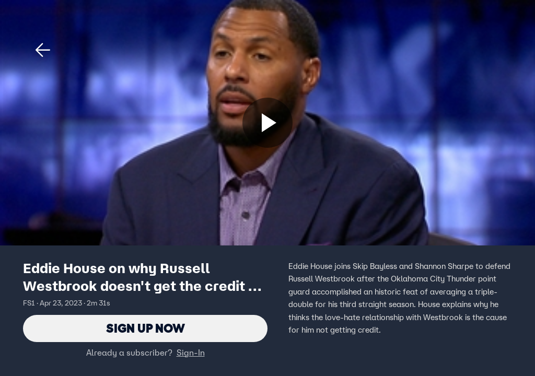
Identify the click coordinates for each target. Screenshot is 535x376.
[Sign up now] (267, 123)
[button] (42, 50)
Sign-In (191, 352)
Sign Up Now (145, 328)
